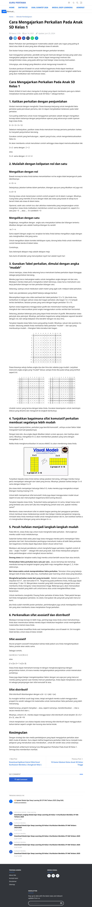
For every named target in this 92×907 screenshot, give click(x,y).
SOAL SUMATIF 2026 (39, 7)
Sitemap (12, 884)
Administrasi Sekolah (20, 812)
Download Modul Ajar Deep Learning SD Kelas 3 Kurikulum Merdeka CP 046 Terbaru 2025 (47, 853)
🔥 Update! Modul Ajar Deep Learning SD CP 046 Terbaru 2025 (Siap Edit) (39, 800)
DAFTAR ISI (22, 7)
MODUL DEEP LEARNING (62, 7)
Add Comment (20, 779)
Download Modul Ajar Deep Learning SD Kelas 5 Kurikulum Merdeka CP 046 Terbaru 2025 (47, 845)
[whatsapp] (69, 2)
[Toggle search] (77, 3)
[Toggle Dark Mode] (73, 2)
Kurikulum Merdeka (20, 823)
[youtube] (57, 875)
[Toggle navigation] (81, 2)
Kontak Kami (13, 878)
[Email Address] (43, 903)
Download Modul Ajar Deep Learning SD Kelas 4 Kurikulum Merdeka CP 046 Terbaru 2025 (47, 836)
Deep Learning (31, 812)
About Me (12, 875)
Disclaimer (13, 881)
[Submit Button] (61, 903)
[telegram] (53, 875)
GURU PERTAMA (17, 2)
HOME (11, 7)
